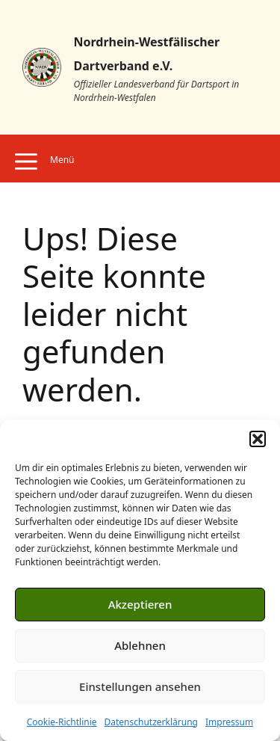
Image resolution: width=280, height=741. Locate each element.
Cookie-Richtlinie (62, 722)
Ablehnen (140, 645)
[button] (257, 438)
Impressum (229, 722)
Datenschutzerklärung (151, 722)
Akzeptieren (140, 604)
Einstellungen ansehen (140, 686)
